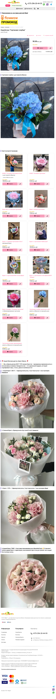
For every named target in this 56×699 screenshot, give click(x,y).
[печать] (38, 35)
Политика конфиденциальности (8, 669)
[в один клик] (50, 48)
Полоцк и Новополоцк (16, 5)
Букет (9, 622)
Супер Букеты (18, 632)
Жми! (46, 488)
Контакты (28, 8)
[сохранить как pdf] (48, 35)
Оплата (3, 639)
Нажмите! (5, 372)
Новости (3, 637)
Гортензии (7, 27)
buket (4, 622)
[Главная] (7, 615)
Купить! (41, 48)
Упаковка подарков (19, 639)
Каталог (19, 8)
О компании (4, 632)
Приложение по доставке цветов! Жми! (15, 13)
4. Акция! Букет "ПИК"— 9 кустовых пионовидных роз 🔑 (23, 548)
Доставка (3, 642)
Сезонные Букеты (19, 637)
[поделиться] (30, 35)
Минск (7, 5)
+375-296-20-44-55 (33, 3)
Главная (2, 27)
